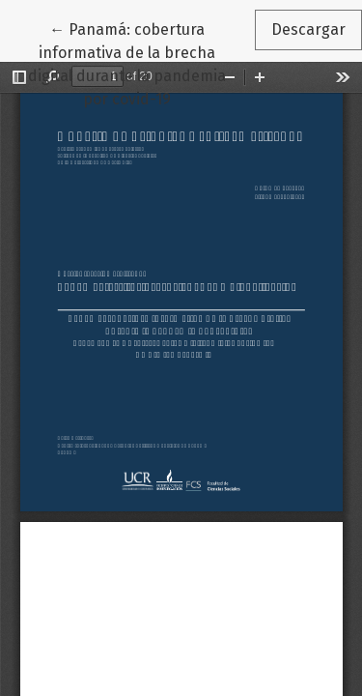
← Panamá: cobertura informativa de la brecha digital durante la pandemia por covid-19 (141, 62)
